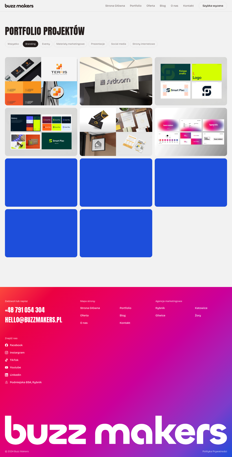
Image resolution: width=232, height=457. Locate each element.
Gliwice (160, 315)
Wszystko (13, 43)
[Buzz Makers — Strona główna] (19, 6)
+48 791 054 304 (25, 310)
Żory (198, 315)
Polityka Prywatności (215, 451)
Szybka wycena (213, 5)
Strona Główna (115, 5)
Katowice (201, 308)
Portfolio (136, 5)
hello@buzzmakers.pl (33, 320)
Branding (30, 43)
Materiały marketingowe (70, 43)
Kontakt (188, 5)
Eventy (46, 43)
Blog (163, 5)
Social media (118, 43)
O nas (174, 5)
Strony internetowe (144, 43)
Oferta (151, 5)
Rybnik (160, 308)
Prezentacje (98, 43)
